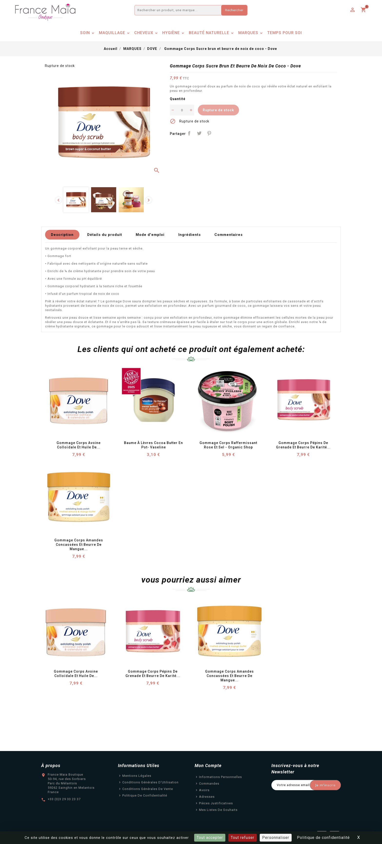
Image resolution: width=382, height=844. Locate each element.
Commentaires (228, 234)
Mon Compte (208, 765)
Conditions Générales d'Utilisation (150, 782)
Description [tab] (62, 234)
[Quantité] (182, 110)
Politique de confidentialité (144, 795)
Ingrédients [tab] (189, 234)
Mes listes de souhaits (218, 810)
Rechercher (234, 10)
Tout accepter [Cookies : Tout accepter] (210, 837)
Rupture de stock (218, 110)
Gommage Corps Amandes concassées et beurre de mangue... (79, 544)
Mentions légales (136, 776)
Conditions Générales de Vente (147, 789)
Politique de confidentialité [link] (323, 837)
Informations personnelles (220, 777)
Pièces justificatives (216, 803)
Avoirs (204, 790)
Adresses (207, 796)
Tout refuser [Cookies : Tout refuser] (242, 837)
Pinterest (209, 133)
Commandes (209, 783)
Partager (189, 133)
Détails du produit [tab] (104, 234)
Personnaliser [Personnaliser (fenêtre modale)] (275, 837)
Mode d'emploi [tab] (150, 234)
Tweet (199, 133)
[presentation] (58, 200)
